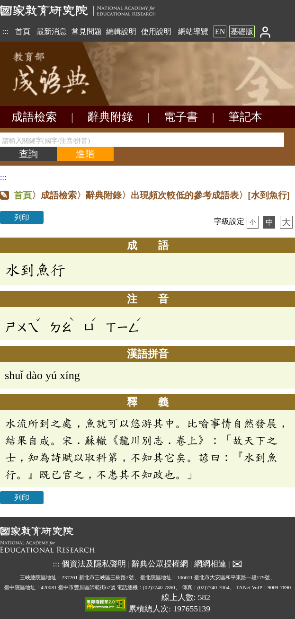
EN (220, 31)
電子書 (181, 117)
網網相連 (210, 563)
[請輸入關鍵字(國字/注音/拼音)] (142, 140)
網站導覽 (193, 31)
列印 (21, 217)
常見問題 (87, 31)
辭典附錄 (110, 117)
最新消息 (51, 31)
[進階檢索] (85, 154)
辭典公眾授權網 (160, 563)
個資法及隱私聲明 (94, 563)
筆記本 (245, 117)
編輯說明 (121, 31)
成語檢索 (34, 117)
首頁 (22, 31)
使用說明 (156, 31)
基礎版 (242, 31)
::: (5, 31)
